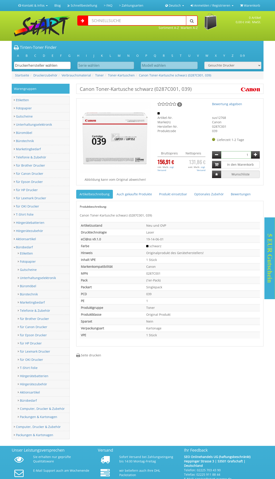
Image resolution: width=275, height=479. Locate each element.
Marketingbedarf (28, 149)
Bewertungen (241, 194)
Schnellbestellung (82, 5)
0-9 (242, 55)
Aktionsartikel (26, 239)
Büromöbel (24, 133)
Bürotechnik (25, 141)
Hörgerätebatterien (30, 222)
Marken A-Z (189, 28)
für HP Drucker (27, 190)
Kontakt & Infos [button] (33, 5)
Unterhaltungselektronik (34, 124)
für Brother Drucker (30, 165)
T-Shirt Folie (25, 214)
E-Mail (37, 470)
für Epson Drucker (29, 182)
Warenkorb (250, 5)
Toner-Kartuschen (121, 75)
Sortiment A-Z (169, 28)
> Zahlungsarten (131, 5)
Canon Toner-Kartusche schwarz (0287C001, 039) (175, 75)
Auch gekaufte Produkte (134, 194)
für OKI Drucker (27, 206)
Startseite (22, 75)
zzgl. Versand (165, 168)
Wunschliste (240, 174)
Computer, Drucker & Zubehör (42, 409)
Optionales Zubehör (209, 194)
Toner (99, 75)
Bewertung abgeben (227, 104)
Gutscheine (24, 116)
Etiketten (22, 100)
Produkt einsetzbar (173, 194)
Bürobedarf (24, 247)
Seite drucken (88, 355)
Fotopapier (24, 108)
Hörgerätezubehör (29, 231)
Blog (57, 5)
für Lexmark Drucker (31, 198)
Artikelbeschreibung (95, 194)
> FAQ (108, 5)
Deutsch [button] (174, 5)
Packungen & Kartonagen (38, 417)
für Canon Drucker (29, 173)
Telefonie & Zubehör (31, 157)
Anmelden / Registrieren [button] (212, 5)
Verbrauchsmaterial (76, 75)
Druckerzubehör (45, 75)
